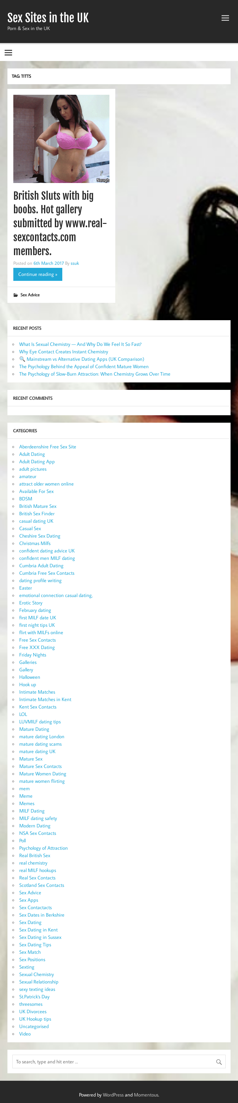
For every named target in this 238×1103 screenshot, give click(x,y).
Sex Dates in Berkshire (41, 915)
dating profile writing (40, 580)
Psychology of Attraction (43, 848)
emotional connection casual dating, (56, 595)
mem (24, 788)
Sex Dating (30, 922)
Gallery (26, 669)
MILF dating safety (38, 818)
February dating (35, 610)
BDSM (25, 498)
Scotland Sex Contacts (41, 885)
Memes (26, 803)
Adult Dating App (37, 461)
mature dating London (41, 736)
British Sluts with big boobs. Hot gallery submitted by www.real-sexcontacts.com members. (60, 224)
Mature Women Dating (42, 773)
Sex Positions (32, 959)
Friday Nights (32, 655)
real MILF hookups (37, 870)
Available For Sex (36, 491)
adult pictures (32, 469)
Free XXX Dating (37, 647)
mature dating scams (40, 744)
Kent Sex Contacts (37, 707)
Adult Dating (32, 454)
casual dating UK (36, 521)
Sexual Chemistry (36, 974)
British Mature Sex (37, 506)
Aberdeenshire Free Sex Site (47, 446)
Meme (26, 796)
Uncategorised (34, 1026)
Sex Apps (28, 900)
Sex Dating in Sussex (40, 937)
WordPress (113, 1095)
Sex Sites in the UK (48, 18)
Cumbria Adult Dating (41, 565)
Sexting (26, 967)
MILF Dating (32, 811)
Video (25, 1034)
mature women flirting (42, 781)
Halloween (29, 677)
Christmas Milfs (35, 543)
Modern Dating (35, 825)
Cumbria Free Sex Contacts (46, 573)
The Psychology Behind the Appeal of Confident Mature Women (84, 366)
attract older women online (46, 484)
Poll (22, 840)
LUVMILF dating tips (40, 721)
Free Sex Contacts (37, 640)
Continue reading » (37, 274)
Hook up (27, 684)
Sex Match (30, 952)
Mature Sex (30, 759)
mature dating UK (37, 751)
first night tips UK (37, 625)
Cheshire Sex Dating (39, 536)
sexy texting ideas (37, 989)
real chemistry (33, 863)
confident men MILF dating (47, 558)
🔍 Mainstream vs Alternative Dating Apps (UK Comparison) (81, 359)
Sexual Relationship (39, 982)
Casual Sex (30, 528)
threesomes (30, 1004)
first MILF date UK (37, 617)
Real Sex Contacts (37, 877)
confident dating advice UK (47, 550)
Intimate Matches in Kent (45, 699)
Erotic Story (30, 602)
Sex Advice (30, 295)
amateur (27, 476)
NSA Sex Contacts (37, 833)
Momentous (146, 1095)
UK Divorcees (32, 1011)
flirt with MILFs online (41, 632)
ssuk (75, 263)
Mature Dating (34, 729)
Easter (25, 588)
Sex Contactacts (35, 907)
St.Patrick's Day (34, 996)
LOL (23, 714)
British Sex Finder (37, 513)
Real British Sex (34, 855)
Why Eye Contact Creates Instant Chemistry (63, 351)
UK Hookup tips (35, 1019)
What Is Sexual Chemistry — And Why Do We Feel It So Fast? (80, 344)
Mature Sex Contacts (40, 766)
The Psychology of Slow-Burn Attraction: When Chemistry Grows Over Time (94, 374)
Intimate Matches (37, 692)
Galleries (28, 662)
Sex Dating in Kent (38, 929)
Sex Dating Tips (35, 944)
